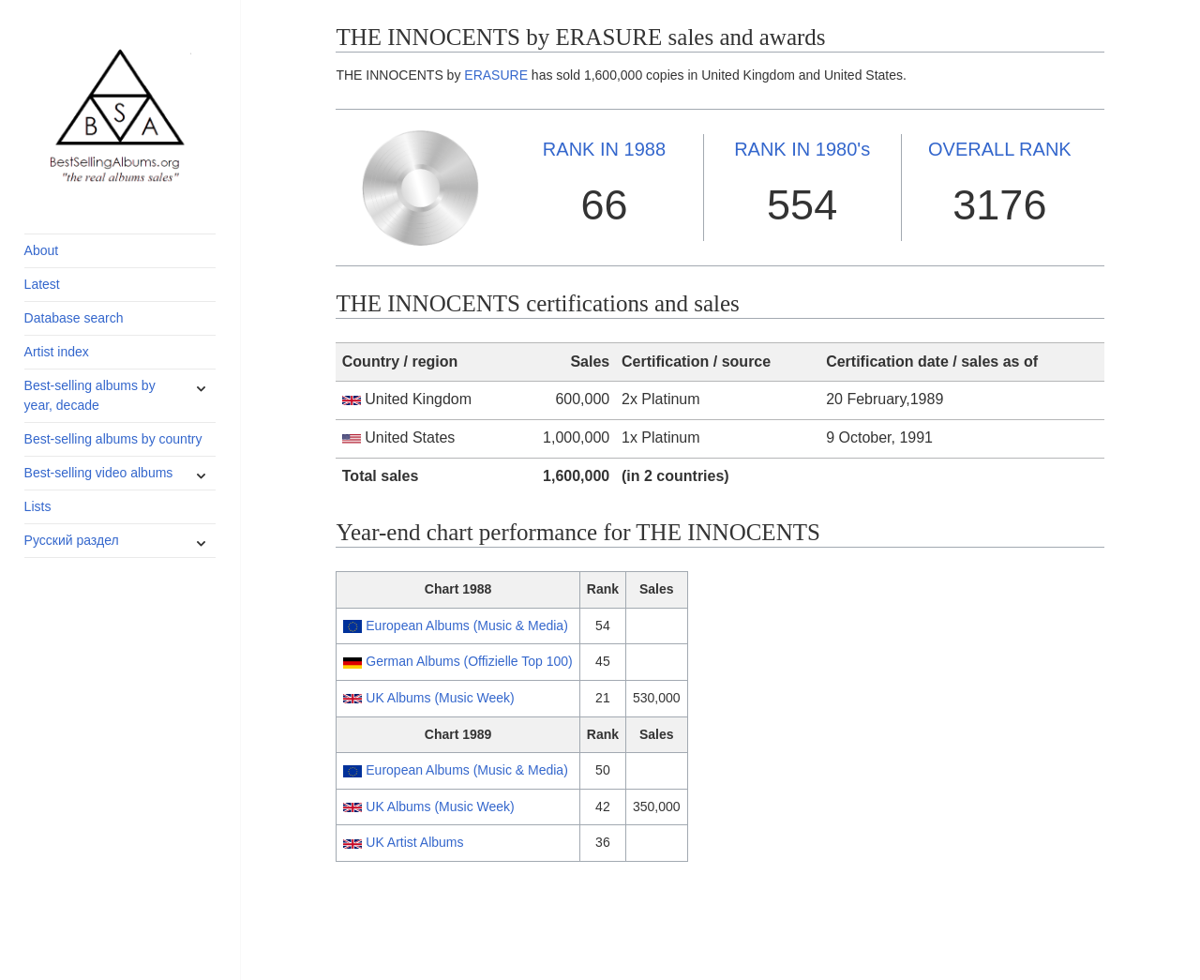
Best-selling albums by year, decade (90, 395)
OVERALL (1000, 149)
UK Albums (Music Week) (440, 697)
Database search (74, 317)
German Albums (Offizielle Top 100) (469, 661)
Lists (38, 506)
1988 (604, 149)
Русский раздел (71, 540)
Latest (42, 284)
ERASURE (496, 75)
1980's (802, 149)
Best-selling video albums (98, 472)
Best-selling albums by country (113, 438)
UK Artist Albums (414, 842)
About (41, 250)
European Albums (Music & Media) (467, 625)
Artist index (56, 351)
